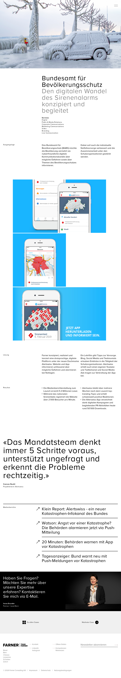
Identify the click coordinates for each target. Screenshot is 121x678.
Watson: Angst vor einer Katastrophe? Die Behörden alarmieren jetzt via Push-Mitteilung (78, 527)
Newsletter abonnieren (93, 644)
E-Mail (31, 596)
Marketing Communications (53, 126)
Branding (45, 131)
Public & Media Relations (52, 122)
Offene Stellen (61, 644)
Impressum (33, 670)
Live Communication (50, 133)
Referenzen (60, 650)
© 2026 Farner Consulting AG (14, 670)
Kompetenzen (61, 648)
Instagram (36, 650)
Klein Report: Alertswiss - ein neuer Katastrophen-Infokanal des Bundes (75, 511)
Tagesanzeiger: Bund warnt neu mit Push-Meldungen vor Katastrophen (74, 558)
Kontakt (35, 644)
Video (44, 128)
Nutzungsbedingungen (62, 670)
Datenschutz (46, 670)
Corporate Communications (53, 124)
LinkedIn (35, 648)
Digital (44, 120)
